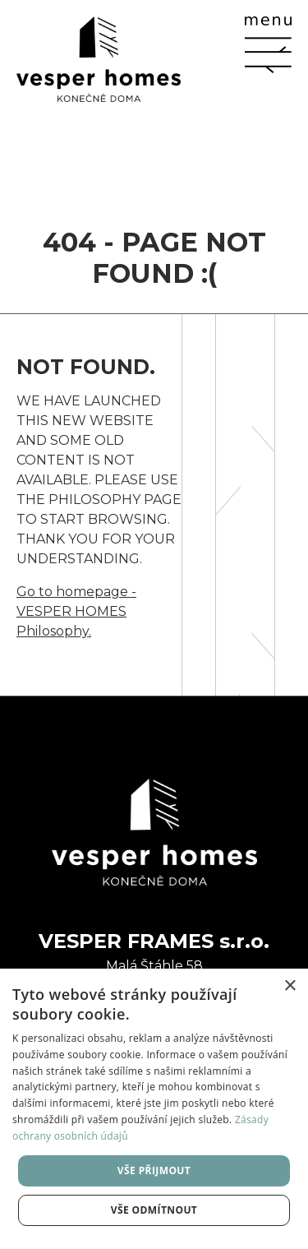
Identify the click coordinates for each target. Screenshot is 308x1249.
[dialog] (154, 1109)
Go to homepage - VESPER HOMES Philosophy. (76, 611)
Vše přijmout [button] (154, 1170)
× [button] (289, 986)
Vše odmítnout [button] (154, 1210)
